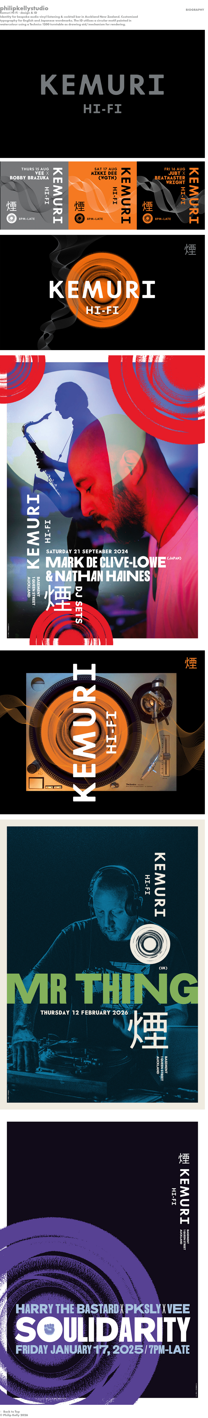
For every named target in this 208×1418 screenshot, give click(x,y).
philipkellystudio (24, 8)
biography (195, 10)
